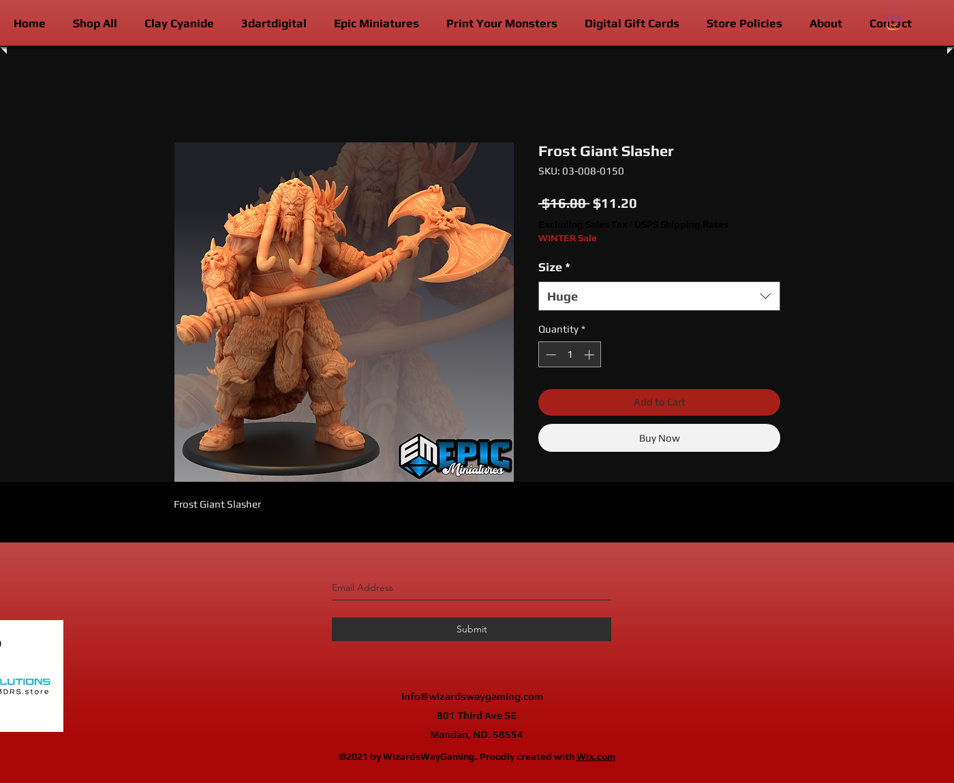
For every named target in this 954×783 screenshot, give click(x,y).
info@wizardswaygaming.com (472, 696)
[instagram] (894, 22)
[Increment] (590, 354)
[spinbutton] (570, 354)
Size (554, 267)
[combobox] (659, 296)
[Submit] (471, 629)
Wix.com (595, 756)
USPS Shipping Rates (681, 224)
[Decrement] (549, 354)
